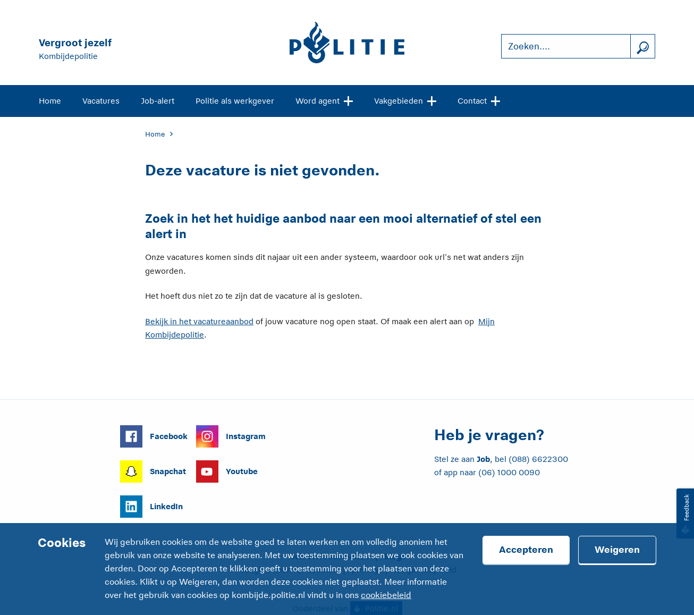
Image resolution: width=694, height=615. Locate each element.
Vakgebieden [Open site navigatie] (405, 99)
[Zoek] (642, 46)
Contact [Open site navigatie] (479, 99)
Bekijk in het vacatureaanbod (199, 321)
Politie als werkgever (235, 101)
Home (50, 101)
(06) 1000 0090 (509, 472)
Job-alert (157, 101)
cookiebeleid (386, 595)
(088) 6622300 (538, 459)
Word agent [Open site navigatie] (324, 99)
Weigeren (617, 549)
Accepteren (526, 549)
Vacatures (101, 101)
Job (483, 459)
